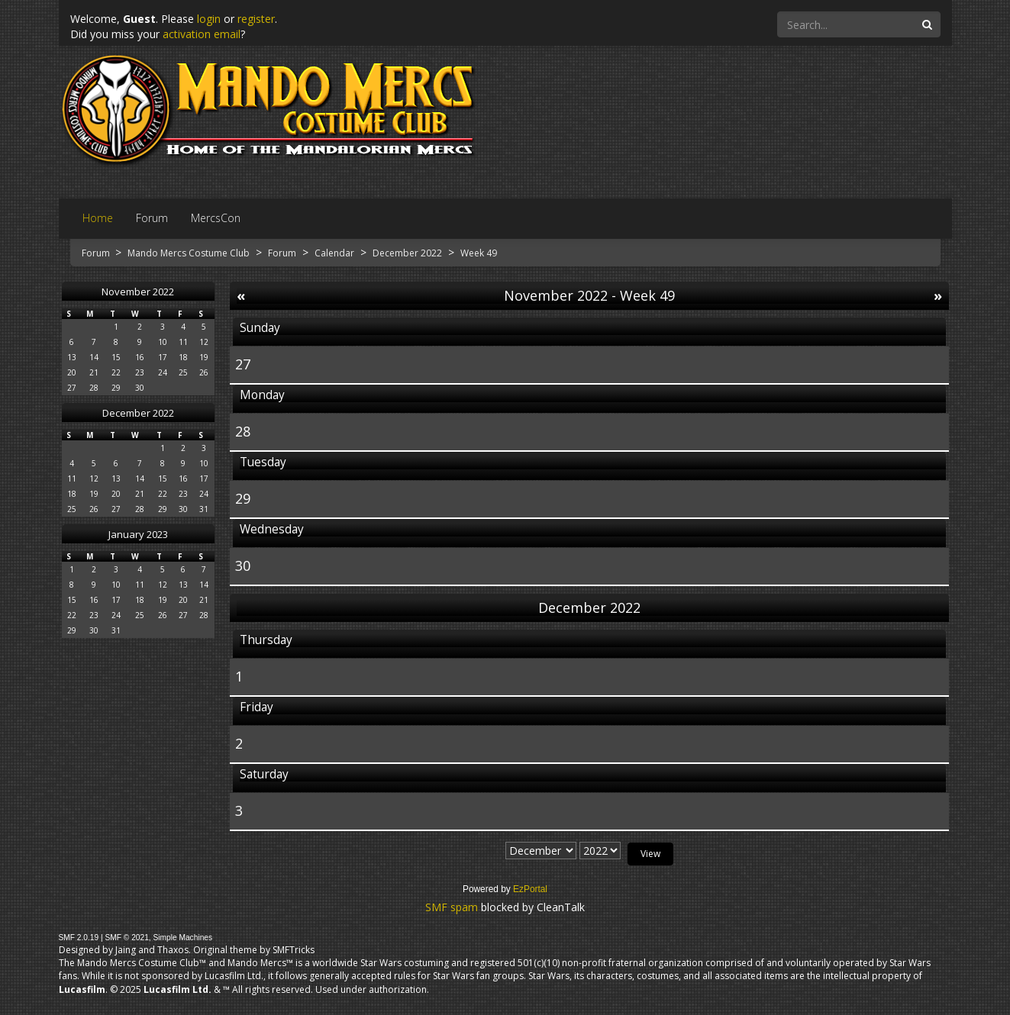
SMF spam (451, 907)
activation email (201, 34)
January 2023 (138, 534)
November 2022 (138, 291)
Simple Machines (183, 937)
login (209, 18)
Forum (97, 252)
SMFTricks (294, 949)
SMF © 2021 (126, 937)
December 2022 (138, 413)
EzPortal (530, 889)
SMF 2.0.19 (79, 937)
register (256, 18)
